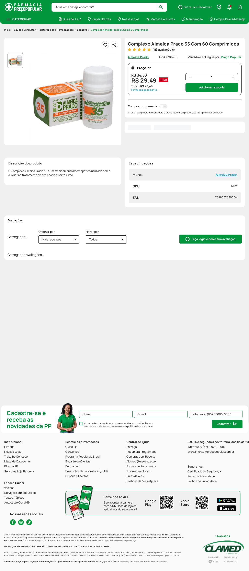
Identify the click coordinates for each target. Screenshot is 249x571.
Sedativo (82, 30)
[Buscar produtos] (162, 7)
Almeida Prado (226, 174)
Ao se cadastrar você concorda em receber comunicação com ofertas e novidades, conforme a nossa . (118, 425)
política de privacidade (140, 426)
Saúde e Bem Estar (25, 30)
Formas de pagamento (144, 90)
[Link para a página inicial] (7, 30)
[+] (233, 77)
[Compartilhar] (114, 44)
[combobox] (109, 7)
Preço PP (141, 68)
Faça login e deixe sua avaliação (214, 239)
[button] (194, 7)
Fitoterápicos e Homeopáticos (56, 30)
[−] (190, 77)
